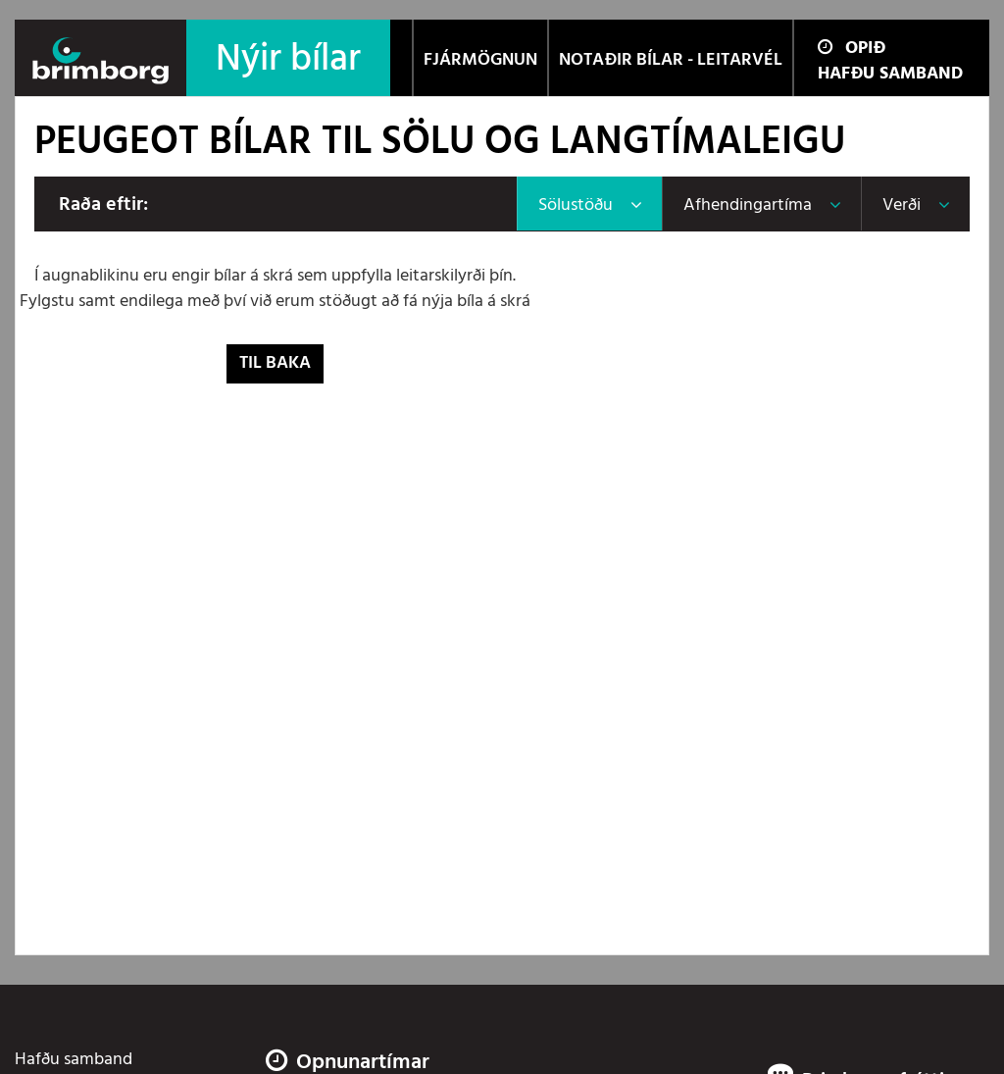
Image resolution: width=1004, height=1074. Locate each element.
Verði (901, 205)
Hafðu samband (890, 74)
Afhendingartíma (747, 205)
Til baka (275, 363)
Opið (851, 48)
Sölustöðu (575, 205)
